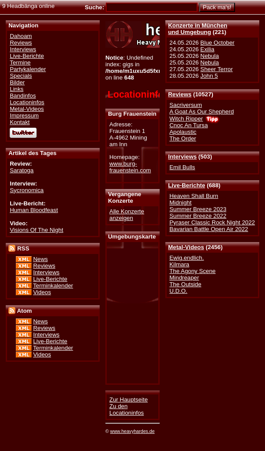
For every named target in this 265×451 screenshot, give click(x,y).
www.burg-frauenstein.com (130, 167)
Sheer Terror (216, 69)
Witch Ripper (186, 118)
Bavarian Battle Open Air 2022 (208, 229)
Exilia (207, 49)
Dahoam (21, 36)
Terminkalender (53, 285)
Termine (20, 62)
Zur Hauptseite (128, 399)
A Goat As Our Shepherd (201, 111)
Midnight (180, 202)
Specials (21, 75)
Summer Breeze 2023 (197, 209)
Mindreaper (184, 277)
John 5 (209, 75)
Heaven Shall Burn (193, 196)
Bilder (17, 82)
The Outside (185, 284)
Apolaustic (182, 132)
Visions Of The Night (36, 230)
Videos (42, 292)
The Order (182, 138)
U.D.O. (178, 291)
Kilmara (179, 264)
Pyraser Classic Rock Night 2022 (212, 222)
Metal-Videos (186, 247)
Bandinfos (23, 95)
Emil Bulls (182, 167)
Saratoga (22, 170)
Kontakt (20, 122)
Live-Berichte (186, 185)
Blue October (217, 42)
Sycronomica (27, 190)
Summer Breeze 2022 (197, 215)
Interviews (182, 156)
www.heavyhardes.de (132, 431)
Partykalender (28, 69)
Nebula (209, 56)
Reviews (179, 94)
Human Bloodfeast (34, 210)
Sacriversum (185, 105)
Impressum (24, 115)
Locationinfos (27, 102)
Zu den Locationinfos (126, 409)
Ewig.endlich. (186, 257)
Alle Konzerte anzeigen (126, 214)
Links (16, 89)
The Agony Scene (192, 271)
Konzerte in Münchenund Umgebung (197, 28)
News (40, 259)
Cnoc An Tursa (188, 125)
